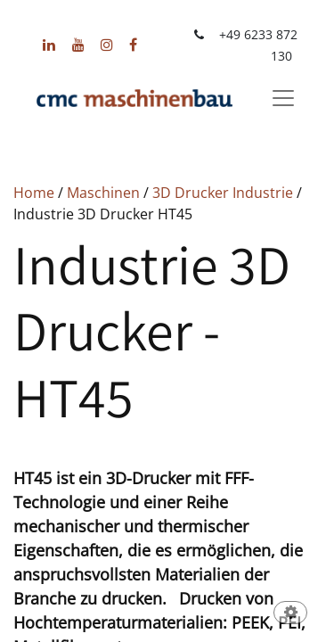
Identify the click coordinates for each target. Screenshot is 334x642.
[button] (290, 613)
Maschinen (103, 192)
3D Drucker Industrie (222, 192)
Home (33, 192)
